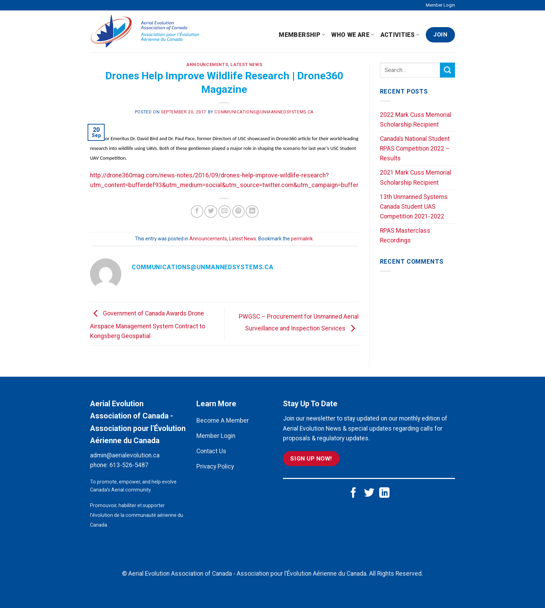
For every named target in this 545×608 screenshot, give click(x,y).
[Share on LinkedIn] (252, 211)
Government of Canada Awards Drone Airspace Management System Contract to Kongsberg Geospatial (147, 324)
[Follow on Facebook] (353, 493)
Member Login (440, 5)
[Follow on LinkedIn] (384, 493)
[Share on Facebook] (197, 211)
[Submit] (447, 70)
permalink (302, 238)
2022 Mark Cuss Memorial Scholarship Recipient (415, 119)
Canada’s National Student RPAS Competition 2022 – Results (415, 148)
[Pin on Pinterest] (238, 211)
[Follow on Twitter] (369, 493)
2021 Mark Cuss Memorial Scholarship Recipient (415, 177)
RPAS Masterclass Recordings (405, 235)
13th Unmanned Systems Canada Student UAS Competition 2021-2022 (414, 206)
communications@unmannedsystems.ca (264, 112)
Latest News (246, 64)
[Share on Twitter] (210, 211)
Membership (302, 34)
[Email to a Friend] (224, 211)
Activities (400, 34)
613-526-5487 (128, 465)
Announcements (207, 64)
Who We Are (352, 34)
